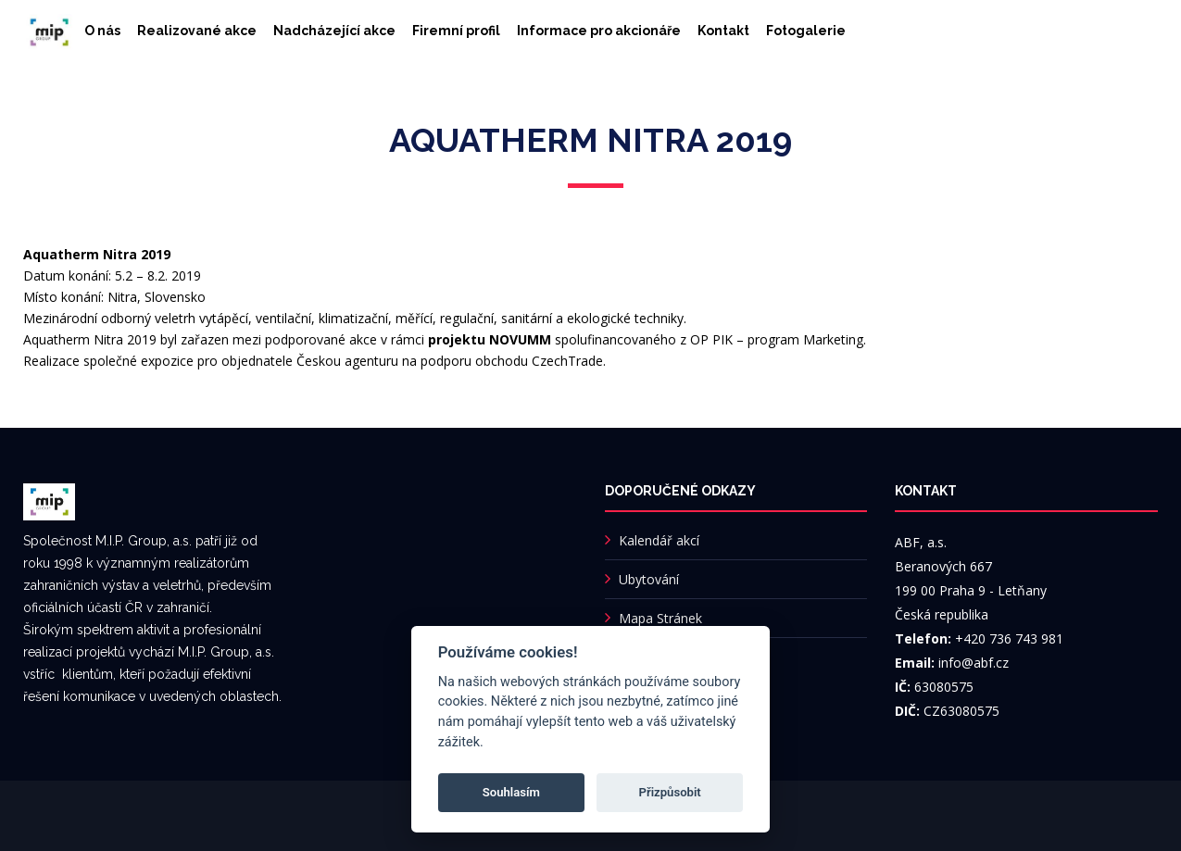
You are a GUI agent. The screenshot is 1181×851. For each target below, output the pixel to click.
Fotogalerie (806, 30)
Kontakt (723, 30)
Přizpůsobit (670, 792)
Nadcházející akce (334, 30)
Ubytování (649, 579)
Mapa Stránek (660, 618)
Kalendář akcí (659, 540)
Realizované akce (197, 30)
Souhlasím (511, 792)
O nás (102, 30)
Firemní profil (456, 30)
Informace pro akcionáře (599, 30)
